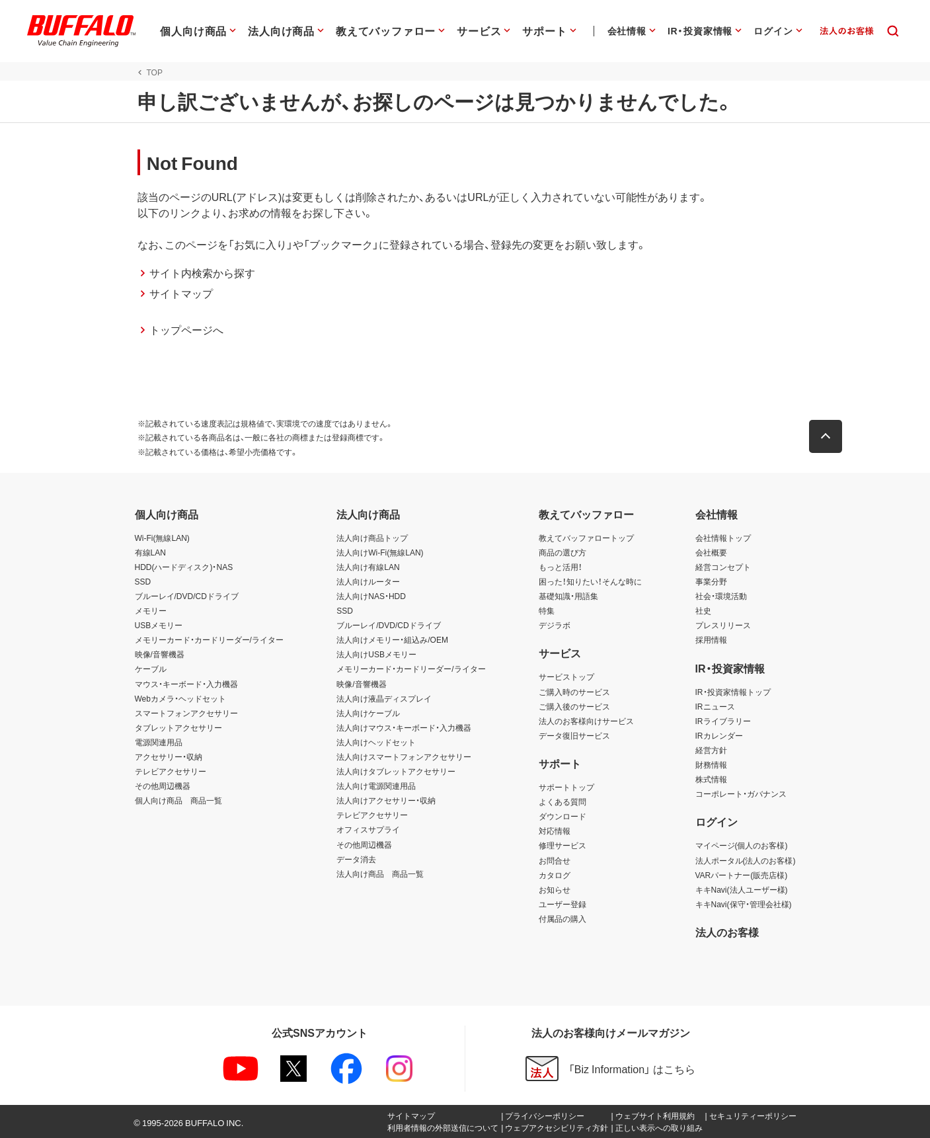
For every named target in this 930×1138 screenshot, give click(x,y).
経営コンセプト (723, 567)
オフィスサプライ (368, 829)
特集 (547, 610)
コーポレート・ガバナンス (741, 793)
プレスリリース (723, 625)
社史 (703, 610)
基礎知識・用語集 (568, 596)
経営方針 (711, 750)
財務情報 (711, 764)
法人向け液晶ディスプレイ (384, 698)
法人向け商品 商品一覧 (380, 873)
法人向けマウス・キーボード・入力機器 (403, 727)
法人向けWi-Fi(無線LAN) (379, 552)
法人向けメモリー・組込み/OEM (392, 639)
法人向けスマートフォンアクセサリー (403, 756)
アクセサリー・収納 (168, 756)
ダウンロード (562, 816)
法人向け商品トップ (372, 538)
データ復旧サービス (574, 735)
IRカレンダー (719, 735)
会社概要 (711, 552)
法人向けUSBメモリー (376, 654)
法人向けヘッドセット (376, 742)
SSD (143, 581)
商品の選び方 (562, 552)
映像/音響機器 (159, 654)
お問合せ (554, 860)
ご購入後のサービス (574, 706)
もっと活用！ (560, 567)
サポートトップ (566, 787)
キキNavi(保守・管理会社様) (743, 904)
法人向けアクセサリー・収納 (386, 800)
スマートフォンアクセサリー (186, 713)
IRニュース (715, 706)
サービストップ (566, 676)
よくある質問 (562, 801)
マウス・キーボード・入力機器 (186, 684)
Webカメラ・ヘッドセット (180, 698)
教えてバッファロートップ (586, 538)
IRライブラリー (723, 721)
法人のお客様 (727, 932)
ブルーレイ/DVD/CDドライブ (187, 596)
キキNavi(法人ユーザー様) (741, 889)
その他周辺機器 (162, 786)
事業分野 (711, 581)
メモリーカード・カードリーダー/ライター (209, 639)
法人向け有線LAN (367, 567)
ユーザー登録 (562, 904)
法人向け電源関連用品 (376, 786)
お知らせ (554, 889)
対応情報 (554, 830)
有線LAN (150, 552)
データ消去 (356, 859)
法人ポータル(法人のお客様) (745, 860)
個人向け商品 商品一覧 (178, 800)
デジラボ (554, 625)
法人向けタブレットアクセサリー (395, 771)
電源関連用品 (158, 742)
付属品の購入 (562, 918)
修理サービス (562, 845)
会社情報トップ (723, 538)
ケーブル (151, 668)
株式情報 (711, 779)
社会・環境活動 (721, 596)
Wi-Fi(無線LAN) (162, 538)
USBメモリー (159, 625)
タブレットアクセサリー (178, 727)
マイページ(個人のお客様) (741, 845)
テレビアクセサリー (170, 771)
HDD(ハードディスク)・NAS (184, 567)
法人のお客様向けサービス (586, 721)
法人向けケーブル (368, 713)
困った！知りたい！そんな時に (590, 581)
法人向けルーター (368, 581)
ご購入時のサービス (574, 692)
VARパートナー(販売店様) (741, 875)
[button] (828, 436)
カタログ (554, 875)
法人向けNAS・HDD (371, 596)
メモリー (151, 610)
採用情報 (711, 639)
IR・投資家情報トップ (733, 692)
